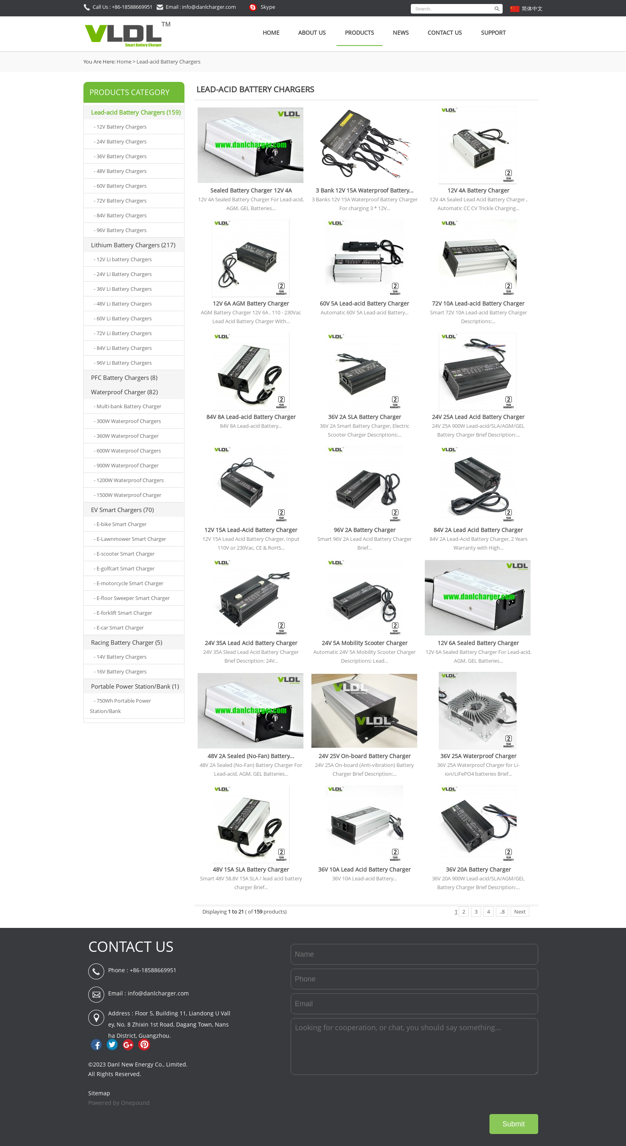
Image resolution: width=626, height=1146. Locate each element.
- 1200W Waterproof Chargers (129, 480)
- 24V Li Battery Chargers (123, 274)
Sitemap (99, 1093)
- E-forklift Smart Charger (123, 612)
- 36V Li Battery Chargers (123, 288)
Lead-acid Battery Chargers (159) (135, 112)
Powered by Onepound (119, 1102)
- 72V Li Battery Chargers (123, 333)
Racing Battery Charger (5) (126, 642)
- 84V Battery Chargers (120, 215)
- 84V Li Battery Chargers (123, 348)
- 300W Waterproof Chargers (127, 421)
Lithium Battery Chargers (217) (133, 245)
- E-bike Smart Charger (120, 524)
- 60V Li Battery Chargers (123, 318)
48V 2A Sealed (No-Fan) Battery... (251, 756)
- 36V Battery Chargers (120, 156)
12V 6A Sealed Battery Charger (478, 643)
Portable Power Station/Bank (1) (135, 686)
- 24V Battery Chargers (120, 141)
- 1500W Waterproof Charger (127, 495)
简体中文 (532, 8)
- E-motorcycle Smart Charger (128, 583)
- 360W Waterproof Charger (126, 435)
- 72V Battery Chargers (120, 200)
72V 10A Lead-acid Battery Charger (478, 303)
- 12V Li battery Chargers (123, 259)
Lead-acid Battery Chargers (168, 61)
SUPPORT (493, 32)
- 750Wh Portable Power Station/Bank (120, 706)
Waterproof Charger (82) (124, 392)
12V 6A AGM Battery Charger (251, 303)
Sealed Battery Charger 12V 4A (251, 190)
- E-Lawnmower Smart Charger (130, 538)
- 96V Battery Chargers (120, 230)
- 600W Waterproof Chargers (127, 450)
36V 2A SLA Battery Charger (364, 417)
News (401, 32)
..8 (502, 911)
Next (520, 911)
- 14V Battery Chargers (120, 656)
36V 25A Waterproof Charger (478, 756)
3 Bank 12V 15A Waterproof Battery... (365, 190)
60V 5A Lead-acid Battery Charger (364, 303)
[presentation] (477, 1094)
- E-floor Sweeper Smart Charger (132, 598)
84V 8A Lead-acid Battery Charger (251, 417)
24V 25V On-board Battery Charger (365, 756)
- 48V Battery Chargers (120, 171)
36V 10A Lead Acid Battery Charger (364, 869)
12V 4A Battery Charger (478, 190)
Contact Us (445, 32)
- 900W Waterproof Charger (126, 465)
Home (271, 32)
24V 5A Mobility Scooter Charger (365, 643)
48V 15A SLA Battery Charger (251, 869)
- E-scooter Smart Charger (124, 553)
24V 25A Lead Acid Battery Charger (478, 417)
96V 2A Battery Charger (365, 530)
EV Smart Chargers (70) (122, 510)
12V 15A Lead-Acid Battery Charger (250, 530)
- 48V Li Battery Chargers (123, 303)
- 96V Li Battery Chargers (123, 362)
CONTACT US (131, 946)
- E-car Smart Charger (119, 627)
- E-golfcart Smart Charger (124, 568)
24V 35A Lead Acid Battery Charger (251, 643)
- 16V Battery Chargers (120, 671)
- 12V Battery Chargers (120, 126)
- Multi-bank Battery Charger (127, 406)
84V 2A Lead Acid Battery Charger (478, 530)
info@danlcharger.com (158, 993)
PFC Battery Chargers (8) (124, 377)
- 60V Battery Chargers (120, 185)
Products (359, 32)
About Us (312, 32)
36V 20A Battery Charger (478, 869)
